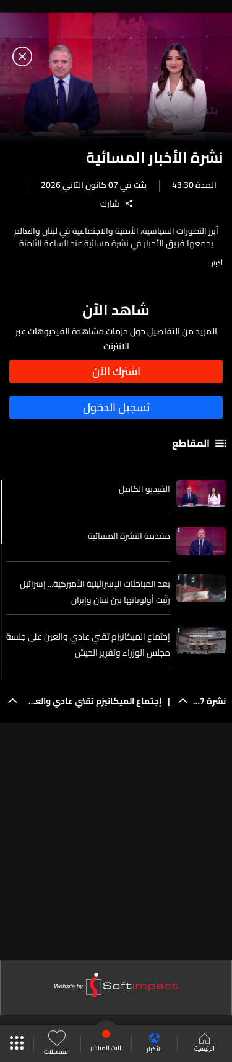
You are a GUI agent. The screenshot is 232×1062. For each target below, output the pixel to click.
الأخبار (154, 1044)
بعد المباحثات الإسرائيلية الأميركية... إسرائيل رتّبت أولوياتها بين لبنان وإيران (95, 592)
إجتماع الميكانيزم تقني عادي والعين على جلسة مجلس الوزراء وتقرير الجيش (88, 644)
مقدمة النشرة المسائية (129, 536)
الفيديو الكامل (144, 489)
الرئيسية (204, 1044)
